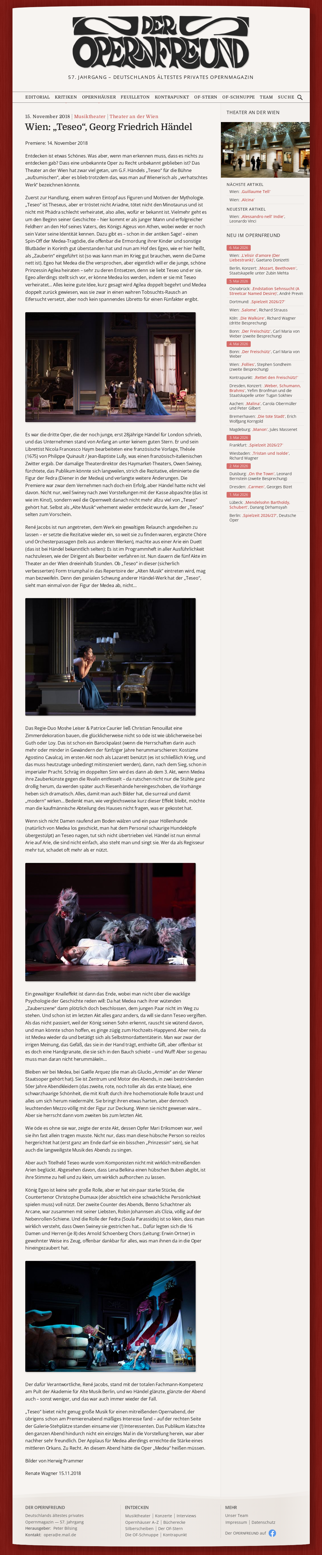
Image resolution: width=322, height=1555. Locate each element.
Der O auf (245, 1533)
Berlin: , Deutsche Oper (262, 518)
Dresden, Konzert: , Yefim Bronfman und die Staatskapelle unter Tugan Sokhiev (265, 390)
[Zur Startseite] (161, 42)
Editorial (37, 97)
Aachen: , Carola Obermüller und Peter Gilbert (263, 406)
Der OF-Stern (170, 1528)
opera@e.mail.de (60, 1534)
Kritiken (66, 97)
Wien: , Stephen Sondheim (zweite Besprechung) (260, 367)
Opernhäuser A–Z (142, 1522)
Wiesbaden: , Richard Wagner (259, 456)
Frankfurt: (256, 445)
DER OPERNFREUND (45, 1507)
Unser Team (236, 1515)
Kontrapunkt (172, 97)
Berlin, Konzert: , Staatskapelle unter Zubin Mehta (263, 271)
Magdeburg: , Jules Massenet (263, 429)
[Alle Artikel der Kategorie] (265, 149)
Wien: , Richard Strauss (258, 310)
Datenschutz (263, 1522)
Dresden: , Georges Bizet (260, 487)
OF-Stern (206, 97)
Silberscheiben (139, 1528)
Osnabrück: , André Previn (266, 291)
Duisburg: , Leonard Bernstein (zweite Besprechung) (260, 476)
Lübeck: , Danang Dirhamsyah (259, 505)
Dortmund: (257, 301)
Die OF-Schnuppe (141, 1535)
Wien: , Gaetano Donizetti (259, 258)
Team (266, 97)
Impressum (236, 1522)
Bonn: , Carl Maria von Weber (264, 354)
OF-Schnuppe (238, 97)
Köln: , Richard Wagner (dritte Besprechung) (262, 321)
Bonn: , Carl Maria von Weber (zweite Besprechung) (264, 334)
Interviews (186, 1516)
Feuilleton (135, 97)
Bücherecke (174, 1522)
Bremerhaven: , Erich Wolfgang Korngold (262, 419)
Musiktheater (90, 116)
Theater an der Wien (134, 116)
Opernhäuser (99, 97)
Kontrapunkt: (263, 377)
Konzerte (163, 1516)
